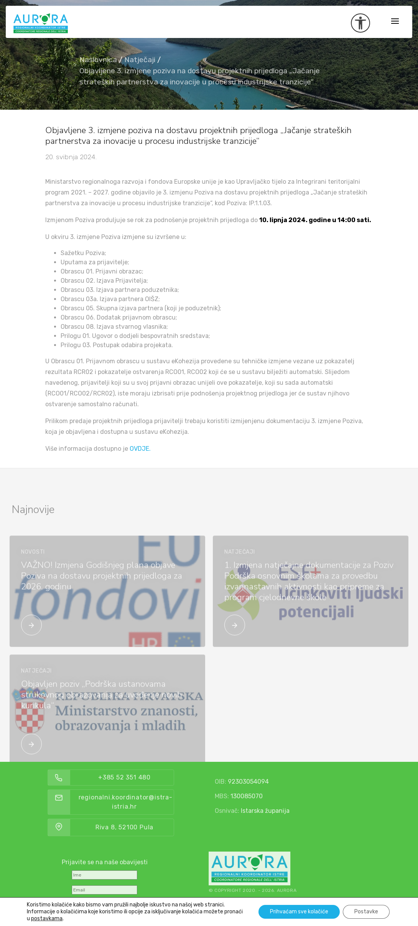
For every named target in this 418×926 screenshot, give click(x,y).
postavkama (47, 918)
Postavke (366, 911)
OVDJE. (140, 448)
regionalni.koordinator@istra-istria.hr (151, 802)
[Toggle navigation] (394, 22)
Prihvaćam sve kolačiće (299, 911)
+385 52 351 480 (149, 777)
